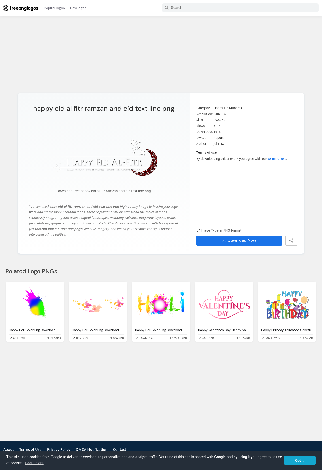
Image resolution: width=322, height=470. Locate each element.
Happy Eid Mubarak (228, 108)
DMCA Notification (91, 449)
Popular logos (54, 8)
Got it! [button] (300, 460)
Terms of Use (30, 449)
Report (219, 137)
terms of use (277, 158)
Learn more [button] (34, 463)
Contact (119, 449)
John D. (219, 143)
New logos (78, 8)
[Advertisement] (161, 57)
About (8, 449)
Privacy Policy (58, 449)
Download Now (239, 240)
